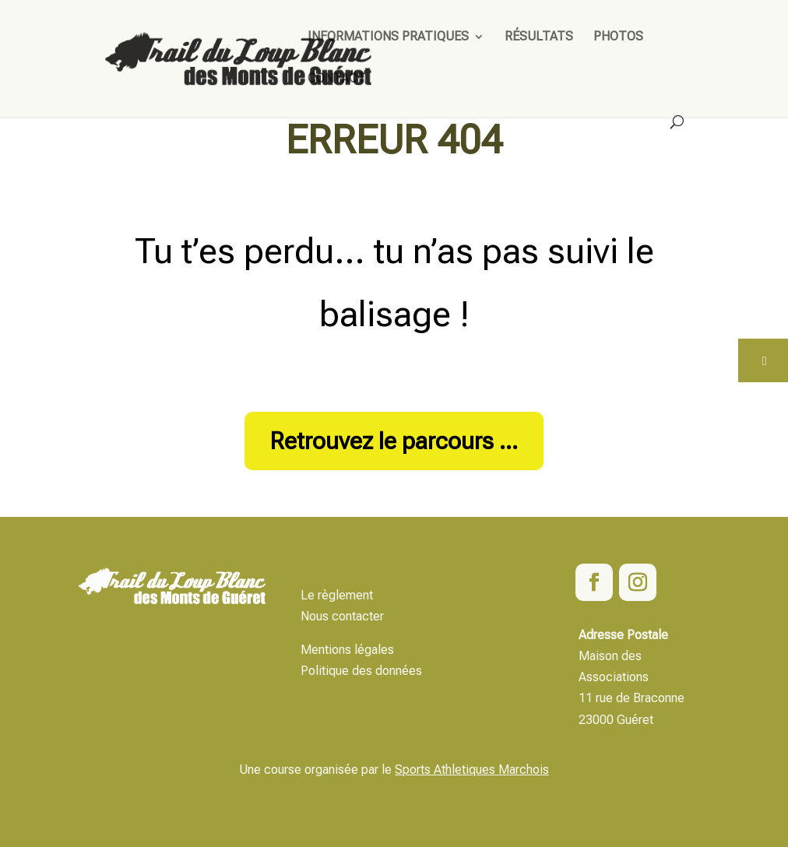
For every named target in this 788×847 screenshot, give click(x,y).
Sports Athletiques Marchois (472, 769)
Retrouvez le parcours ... (394, 441)
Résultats (539, 37)
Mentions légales (347, 649)
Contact (337, 79)
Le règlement (337, 595)
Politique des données (361, 670)
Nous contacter (342, 616)
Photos (618, 37)
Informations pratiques (388, 37)
